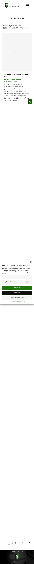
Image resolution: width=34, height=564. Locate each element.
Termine (18, 79)
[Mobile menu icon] (27, 5)
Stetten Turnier (9, 79)
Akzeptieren (17, 287)
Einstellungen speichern (17, 297)
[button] (31, 262)
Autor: (11, 81)
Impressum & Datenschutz (18, 302)
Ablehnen (17, 292)
